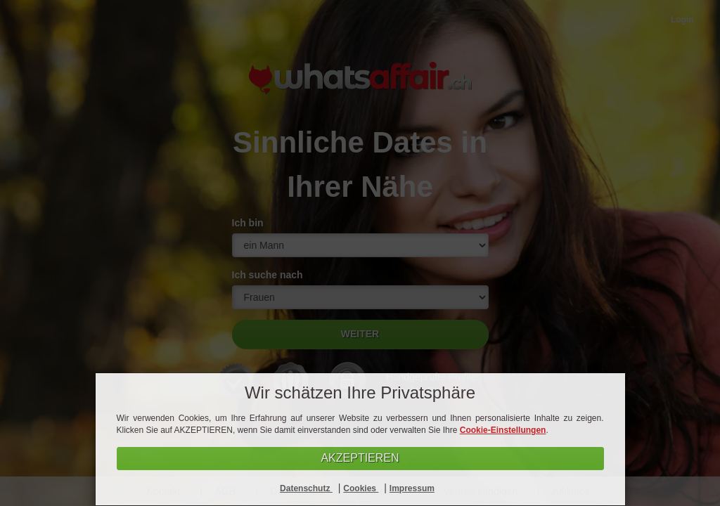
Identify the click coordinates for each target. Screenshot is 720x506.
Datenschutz (306, 488)
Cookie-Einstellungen (503, 430)
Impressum (412, 488)
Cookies (360, 488)
